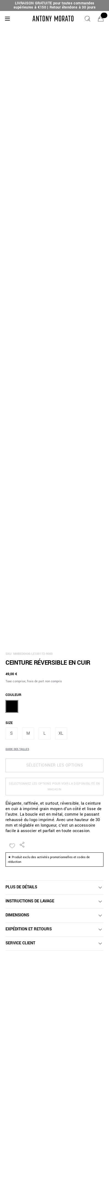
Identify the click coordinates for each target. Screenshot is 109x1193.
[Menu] (7, 18)
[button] (54, 887)
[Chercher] (87, 18)
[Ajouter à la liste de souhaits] (12, 845)
